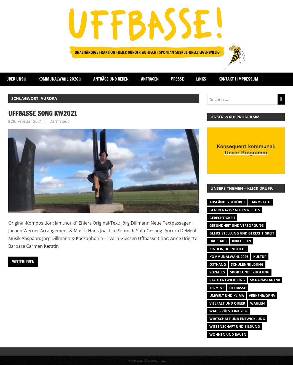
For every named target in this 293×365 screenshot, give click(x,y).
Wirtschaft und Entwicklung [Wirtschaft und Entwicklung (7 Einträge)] (237, 318)
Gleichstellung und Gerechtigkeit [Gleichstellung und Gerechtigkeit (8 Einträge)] (241, 233)
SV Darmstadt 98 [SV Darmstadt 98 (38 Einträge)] (265, 280)
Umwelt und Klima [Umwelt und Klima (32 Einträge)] (226, 295)
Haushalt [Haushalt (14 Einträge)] (218, 241)
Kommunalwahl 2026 (58, 79)
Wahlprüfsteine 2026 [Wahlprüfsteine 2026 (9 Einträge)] (228, 311)
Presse (177, 79)
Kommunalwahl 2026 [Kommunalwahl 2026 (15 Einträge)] (228, 256)
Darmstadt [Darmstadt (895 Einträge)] (261, 202)
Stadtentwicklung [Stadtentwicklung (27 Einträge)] (227, 280)
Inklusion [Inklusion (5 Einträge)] (241, 241)
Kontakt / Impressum (238, 79)
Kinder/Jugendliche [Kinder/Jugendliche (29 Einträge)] (227, 249)
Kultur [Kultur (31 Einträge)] (260, 256)
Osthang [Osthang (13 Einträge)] (217, 264)
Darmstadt (59, 121)
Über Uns (14, 79)
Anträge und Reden (111, 79)
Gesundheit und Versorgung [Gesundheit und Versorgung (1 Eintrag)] (236, 225)
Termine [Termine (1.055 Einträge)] (216, 288)
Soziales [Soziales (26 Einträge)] (217, 272)
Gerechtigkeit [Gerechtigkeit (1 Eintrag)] (222, 217)
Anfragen (150, 79)
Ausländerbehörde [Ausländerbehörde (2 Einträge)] (227, 202)
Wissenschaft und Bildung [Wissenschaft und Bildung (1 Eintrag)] (234, 326)
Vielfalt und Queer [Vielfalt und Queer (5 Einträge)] (227, 303)
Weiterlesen (23, 262)
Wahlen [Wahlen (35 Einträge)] (257, 303)
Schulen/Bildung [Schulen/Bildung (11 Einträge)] (247, 264)
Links (201, 79)
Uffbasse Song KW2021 (42, 113)
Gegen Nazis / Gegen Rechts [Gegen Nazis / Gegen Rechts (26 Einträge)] (234, 210)
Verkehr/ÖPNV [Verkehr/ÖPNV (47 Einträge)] (262, 295)
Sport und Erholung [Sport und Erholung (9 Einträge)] (250, 272)
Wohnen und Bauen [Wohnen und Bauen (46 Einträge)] (227, 334)
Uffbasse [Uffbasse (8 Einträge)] (237, 288)
